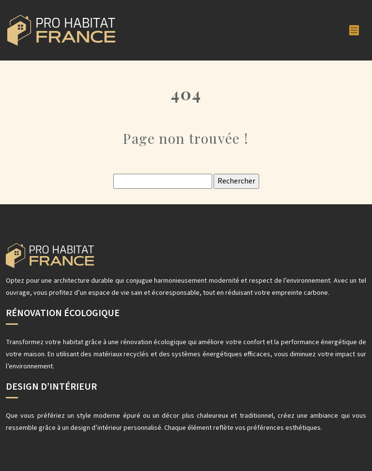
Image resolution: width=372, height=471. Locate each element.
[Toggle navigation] (354, 30)
